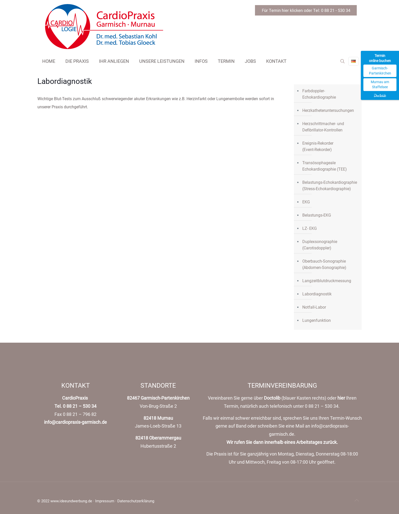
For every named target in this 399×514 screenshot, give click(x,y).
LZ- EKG (309, 228)
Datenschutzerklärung (135, 501)
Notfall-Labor (314, 307)
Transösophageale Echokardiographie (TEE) (324, 166)
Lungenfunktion (316, 320)
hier (341, 398)
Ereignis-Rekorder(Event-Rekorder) (317, 146)
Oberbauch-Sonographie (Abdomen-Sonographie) (324, 264)
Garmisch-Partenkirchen (380, 70)
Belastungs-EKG (316, 215)
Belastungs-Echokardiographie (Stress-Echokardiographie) (329, 185)
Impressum (104, 501)
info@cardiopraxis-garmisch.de (75, 422)
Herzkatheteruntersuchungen (328, 110)
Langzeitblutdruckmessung (326, 280)
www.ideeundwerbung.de (71, 501)
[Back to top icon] (356, 500)
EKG (306, 202)
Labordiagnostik (317, 294)
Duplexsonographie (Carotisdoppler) (319, 244)
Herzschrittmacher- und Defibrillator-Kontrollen (323, 126)
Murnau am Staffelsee (380, 84)
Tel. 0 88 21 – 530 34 (75, 406)
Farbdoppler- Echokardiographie (319, 94)
